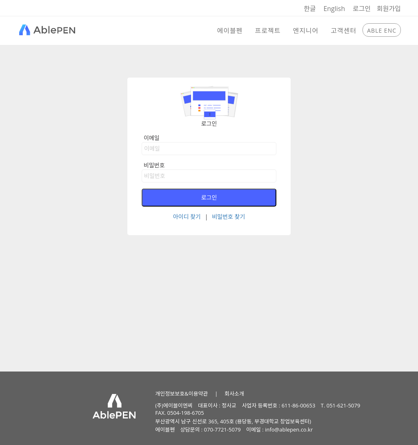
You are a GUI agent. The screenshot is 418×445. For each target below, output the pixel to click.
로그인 (362, 8)
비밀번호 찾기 (228, 216)
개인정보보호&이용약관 (181, 393)
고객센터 (343, 30)
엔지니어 (305, 30)
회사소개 (234, 393)
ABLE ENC (381, 30)
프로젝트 (268, 30)
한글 (310, 8)
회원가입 (389, 8)
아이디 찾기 (187, 216)
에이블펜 (230, 30)
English (334, 8)
